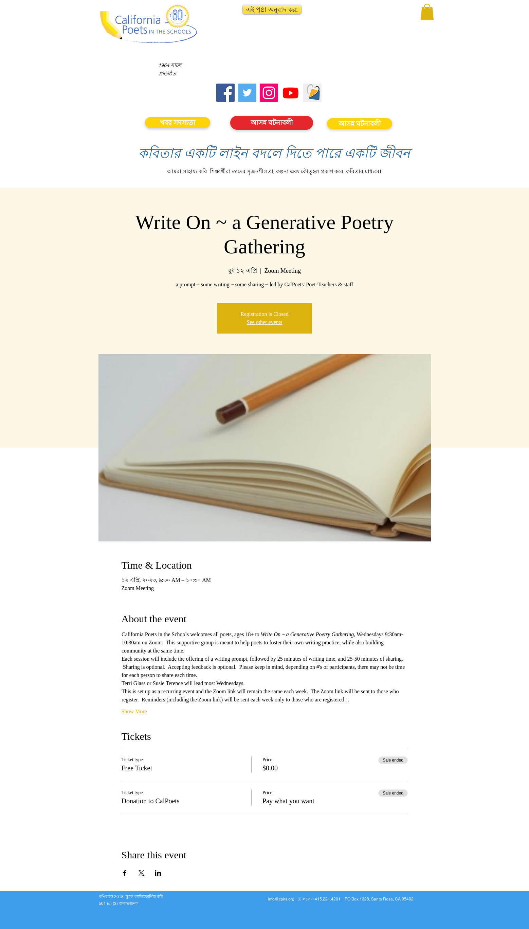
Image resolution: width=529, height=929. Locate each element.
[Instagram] (269, 93)
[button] (272, 9)
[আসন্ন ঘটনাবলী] (271, 123)
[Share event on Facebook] (125, 873)
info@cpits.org (281, 899)
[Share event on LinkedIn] (158, 873)
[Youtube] (290, 93)
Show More (134, 711)
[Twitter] (247, 93)
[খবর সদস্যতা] (177, 122)
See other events (264, 322)
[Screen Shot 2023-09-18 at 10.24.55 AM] (312, 93)
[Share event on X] (141, 873)
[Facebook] (225, 93)
